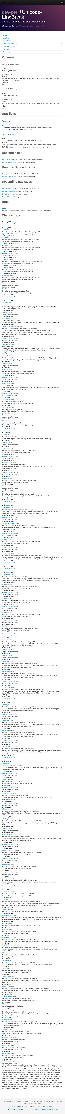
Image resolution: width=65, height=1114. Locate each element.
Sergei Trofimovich (7, 507)
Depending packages (32, 46)
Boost (37, 1109)
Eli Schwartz (5, 230)
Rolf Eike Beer (6, 553)
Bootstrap (50, 1109)
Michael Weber (6, 976)
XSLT (32, 1109)
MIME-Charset (12, 162)
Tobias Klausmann (7, 953)
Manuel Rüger (6, 968)
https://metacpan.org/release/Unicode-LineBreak (30, 26)
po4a (9, 188)
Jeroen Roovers (6, 961)
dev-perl (11, 12)
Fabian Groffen (6, 303)
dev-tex (4, 197)
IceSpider (56, 1109)
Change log (32, 52)
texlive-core (11, 191)
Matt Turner (5, 923)
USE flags (32, 38)
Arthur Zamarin (6, 344)
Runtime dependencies (32, 43)
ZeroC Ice (43, 1109)
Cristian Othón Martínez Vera (10, 326)
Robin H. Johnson (7, 996)
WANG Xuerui (6, 448)
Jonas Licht (5, 746)
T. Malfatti (5, 1004)
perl (9, 159)
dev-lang (4, 159)
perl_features (9, 134)
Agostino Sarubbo (7, 640)
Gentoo (7, 1109)
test (3, 125)
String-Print (11, 194)
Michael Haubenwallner (9, 850)
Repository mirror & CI (8, 224)
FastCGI (27, 1109)
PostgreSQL (14, 1109)
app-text (4, 188)
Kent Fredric (5, 899)
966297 (4, 208)
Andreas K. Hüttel (7, 369)
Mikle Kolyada (6, 661)
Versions (32, 35)
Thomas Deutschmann (8, 523)
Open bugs (32, 49)
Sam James (5, 289)
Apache (21, 1109)
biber (8, 197)
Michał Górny (6, 779)
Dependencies (32, 41)
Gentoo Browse (8, 2)
